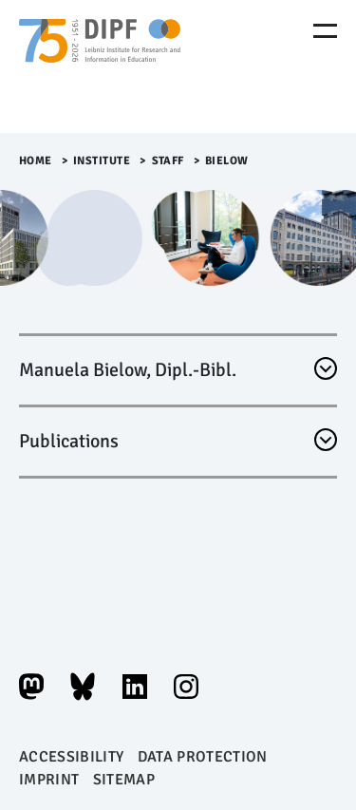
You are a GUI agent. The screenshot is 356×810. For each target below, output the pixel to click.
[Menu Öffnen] (325, 31)
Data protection (203, 756)
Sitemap (124, 779)
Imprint (49, 779)
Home (35, 161)
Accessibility (71, 756)
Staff (168, 161)
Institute (102, 161)
